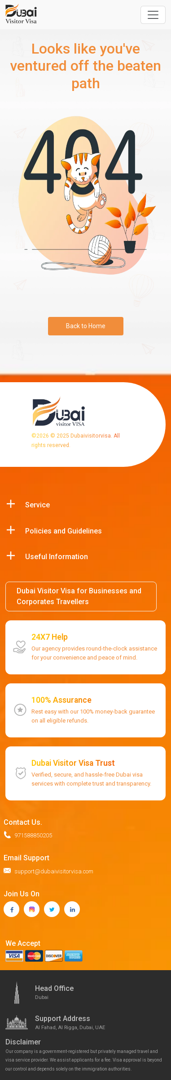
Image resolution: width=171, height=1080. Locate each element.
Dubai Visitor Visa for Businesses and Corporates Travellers (79, 596)
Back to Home (85, 326)
